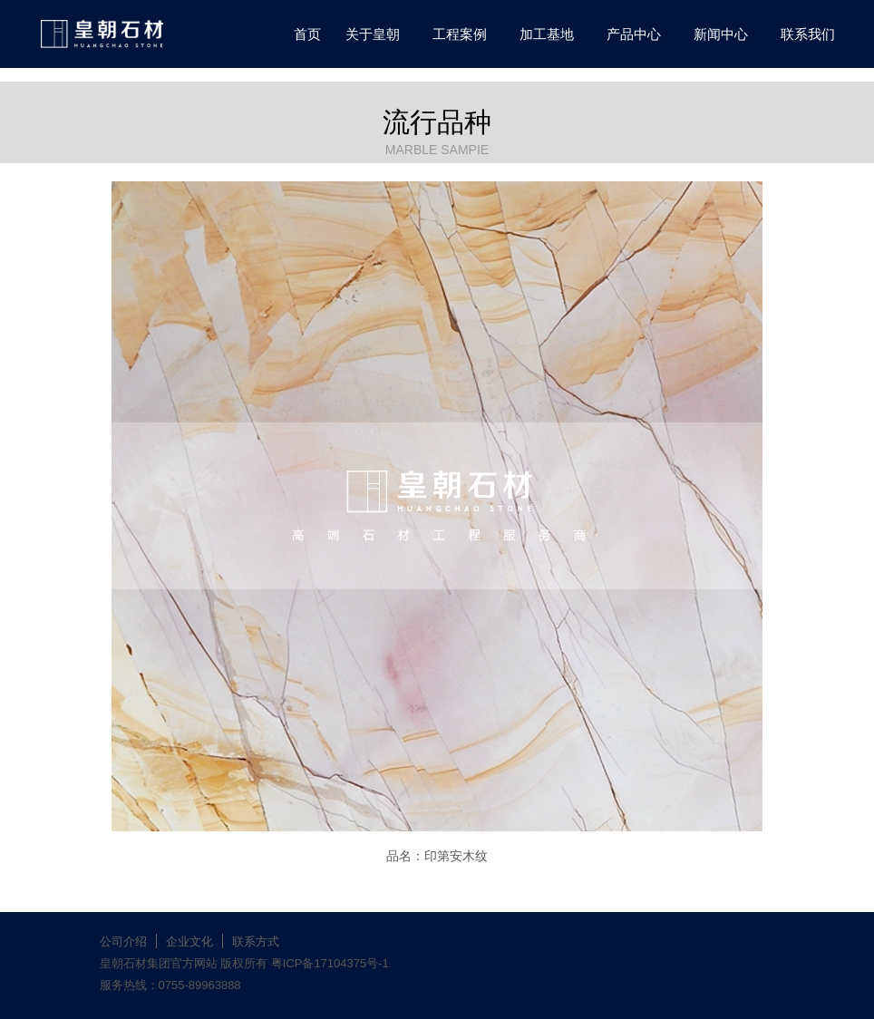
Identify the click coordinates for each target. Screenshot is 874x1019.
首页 (307, 34)
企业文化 (189, 941)
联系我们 (808, 34)
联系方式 (255, 941)
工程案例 (459, 34)
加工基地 (547, 34)
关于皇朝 (372, 34)
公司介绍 (123, 941)
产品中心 (634, 34)
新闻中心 (721, 34)
